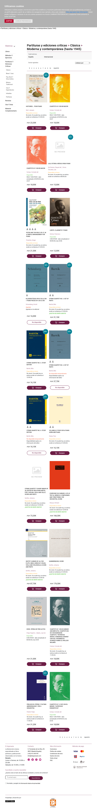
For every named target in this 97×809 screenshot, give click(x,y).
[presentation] (19, 789)
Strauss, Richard (54, 503)
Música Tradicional (9, 83)
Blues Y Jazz (10, 73)
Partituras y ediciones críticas (11, 28)
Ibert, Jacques (30, 110)
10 (50, 68)
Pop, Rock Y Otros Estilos (10, 78)
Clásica (25, 28)
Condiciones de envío (56, 753)
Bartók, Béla (52, 304)
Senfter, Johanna (30, 498)
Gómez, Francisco (55, 234)
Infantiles (9, 93)
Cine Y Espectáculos (10, 89)
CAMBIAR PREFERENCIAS (23, 21)
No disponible (36, 322)
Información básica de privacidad (30, 783)
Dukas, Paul (52, 436)
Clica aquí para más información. (77, 12)
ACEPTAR (9, 21)
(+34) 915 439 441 (33, 753)
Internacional (48, 57)
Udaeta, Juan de (41, 633)
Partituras (9, 97)
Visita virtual (53, 758)
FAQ (51, 760)
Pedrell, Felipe (31, 712)
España (30, 57)
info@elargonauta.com (34, 756)
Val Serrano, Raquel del (55, 167)
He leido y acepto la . (23, 783)
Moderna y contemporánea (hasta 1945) (42, 28)
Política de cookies (55, 751)
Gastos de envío (54, 756)
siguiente (56, 68)
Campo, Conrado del (55, 110)
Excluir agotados (33, 62)
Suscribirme (36, 778)
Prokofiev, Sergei (31, 240)
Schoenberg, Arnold (31, 304)
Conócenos (53, 749)
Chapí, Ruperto (30, 633)
